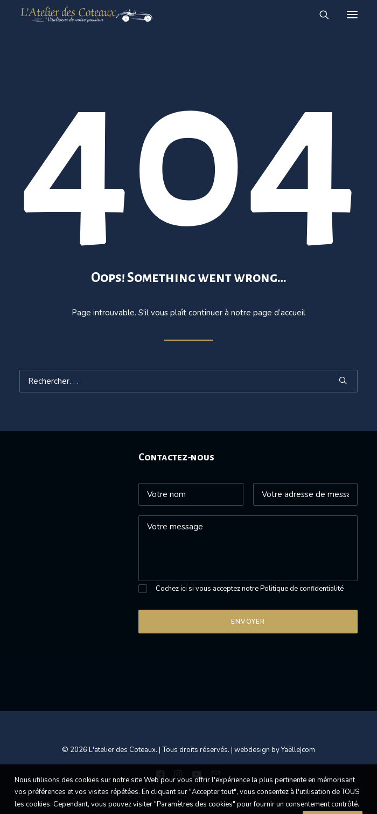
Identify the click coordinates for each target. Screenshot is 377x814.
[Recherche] (319, 14)
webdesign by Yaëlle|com (274, 750)
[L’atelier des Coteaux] (86, 14)
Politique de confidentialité (302, 589)
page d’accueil (279, 312)
